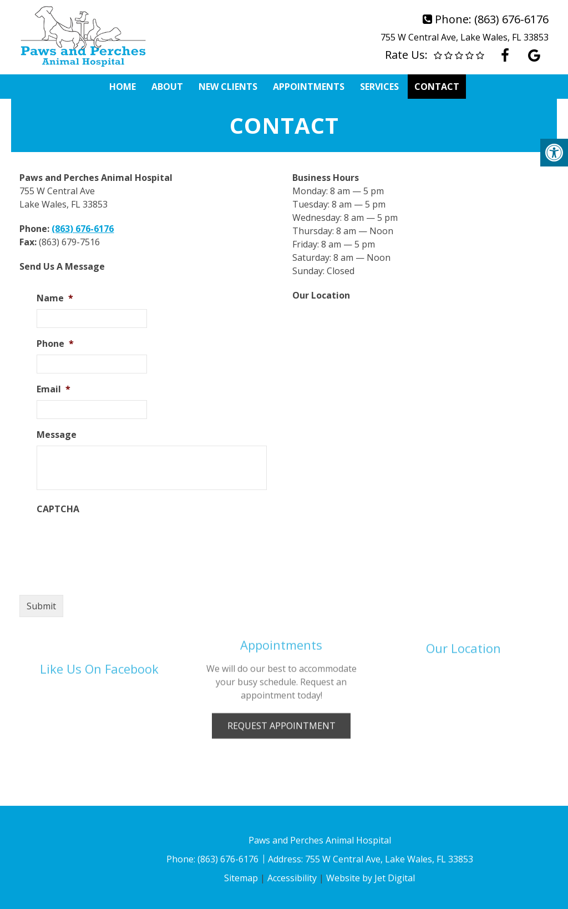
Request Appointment (281, 690)
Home (122, 86)
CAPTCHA (58, 509)
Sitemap (241, 878)
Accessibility (292, 878)
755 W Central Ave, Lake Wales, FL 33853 (465, 37)
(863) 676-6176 (511, 19)
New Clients (228, 86)
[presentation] (121, 541)
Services (379, 86)
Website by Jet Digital (370, 878)
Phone (55, 344)
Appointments (308, 86)
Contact (436, 86)
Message (57, 435)
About (167, 86)
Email (53, 389)
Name (55, 298)
